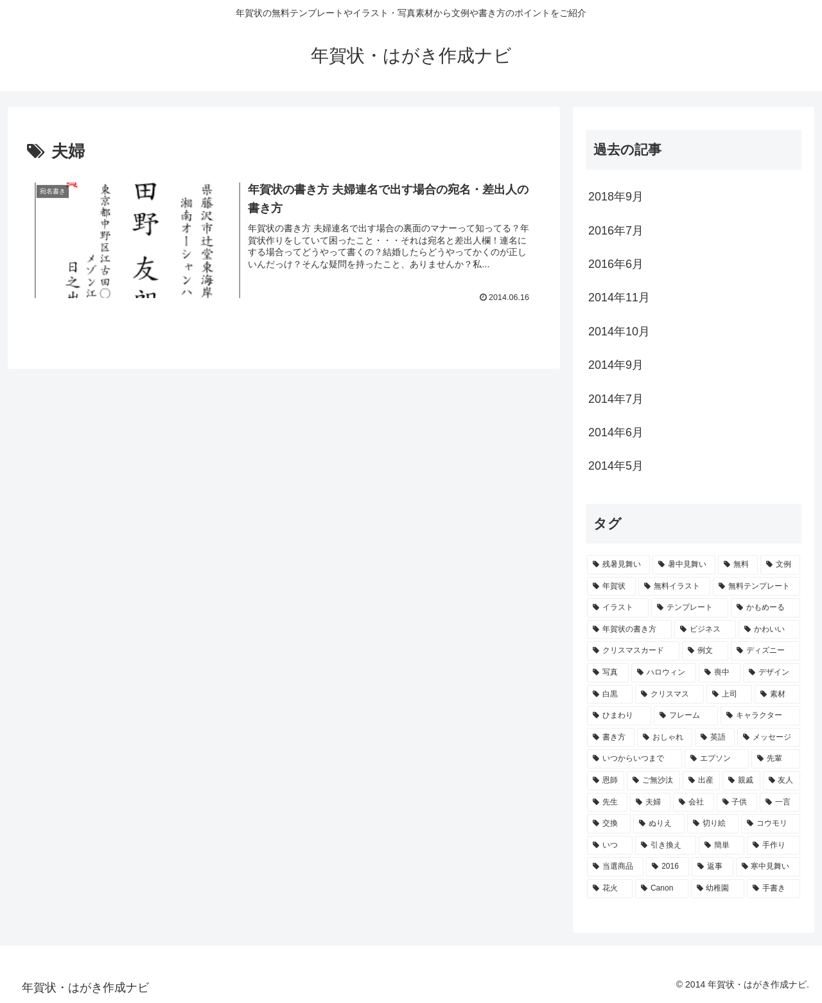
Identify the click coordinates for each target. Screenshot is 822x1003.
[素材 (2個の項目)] (777, 694)
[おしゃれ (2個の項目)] (664, 737)
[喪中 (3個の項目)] (719, 672)
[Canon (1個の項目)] (661, 888)
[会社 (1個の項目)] (693, 802)
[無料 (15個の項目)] (738, 564)
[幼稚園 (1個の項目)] (717, 888)
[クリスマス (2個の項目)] (669, 694)
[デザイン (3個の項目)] (771, 672)
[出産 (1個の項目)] (701, 780)
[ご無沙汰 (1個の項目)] (653, 780)
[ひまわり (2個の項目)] (619, 715)
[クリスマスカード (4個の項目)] (633, 651)
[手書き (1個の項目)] (773, 888)
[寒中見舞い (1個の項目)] (768, 866)
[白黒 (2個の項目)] (610, 694)
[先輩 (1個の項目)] (775, 758)
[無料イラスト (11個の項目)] (674, 586)
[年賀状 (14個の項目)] (611, 586)
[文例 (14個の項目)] (780, 564)
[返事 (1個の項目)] (712, 866)
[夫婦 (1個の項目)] (650, 802)
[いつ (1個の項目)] (610, 845)
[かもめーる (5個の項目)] (765, 607)
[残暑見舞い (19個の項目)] (618, 564)
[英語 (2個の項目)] (715, 737)
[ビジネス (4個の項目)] (705, 629)
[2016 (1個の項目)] (667, 866)
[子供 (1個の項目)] (737, 802)
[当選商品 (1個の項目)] (615, 866)
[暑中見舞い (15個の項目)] (683, 564)
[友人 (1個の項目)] (781, 780)
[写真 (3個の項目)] (608, 672)
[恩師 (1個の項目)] (605, 780)
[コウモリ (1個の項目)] (770, 823)
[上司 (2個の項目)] (729, 694)
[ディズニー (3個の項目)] (765, 651)
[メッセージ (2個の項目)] (768, 737)
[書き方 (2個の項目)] (610, 737)
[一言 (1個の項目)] (780, 802)
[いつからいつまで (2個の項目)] (634, 758)
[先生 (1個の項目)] (607, 802)
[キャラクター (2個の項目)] (760, 715)
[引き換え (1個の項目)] (665, 845)
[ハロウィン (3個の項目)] (663, 672)
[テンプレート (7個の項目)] (689, 607)
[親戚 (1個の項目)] (741, 780)
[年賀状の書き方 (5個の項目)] (629, 629)
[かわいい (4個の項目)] (769, 629)
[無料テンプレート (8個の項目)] (756, 586)
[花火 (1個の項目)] (610, 888)
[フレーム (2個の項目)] (686, 715)
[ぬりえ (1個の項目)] (659, 823)
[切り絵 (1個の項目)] (713, 823)
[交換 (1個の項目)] (609, 823)
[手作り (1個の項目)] (773, 845)
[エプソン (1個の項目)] (717, 758)
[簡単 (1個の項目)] (721, 845)
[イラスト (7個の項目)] (618, 607)
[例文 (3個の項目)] (705, 651)
